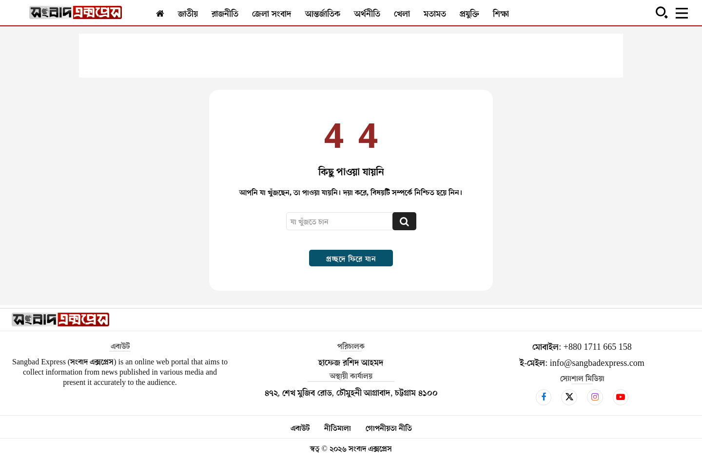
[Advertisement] (351, 56)
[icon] (544, 397)
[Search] (404, 221)
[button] (661, 12)
